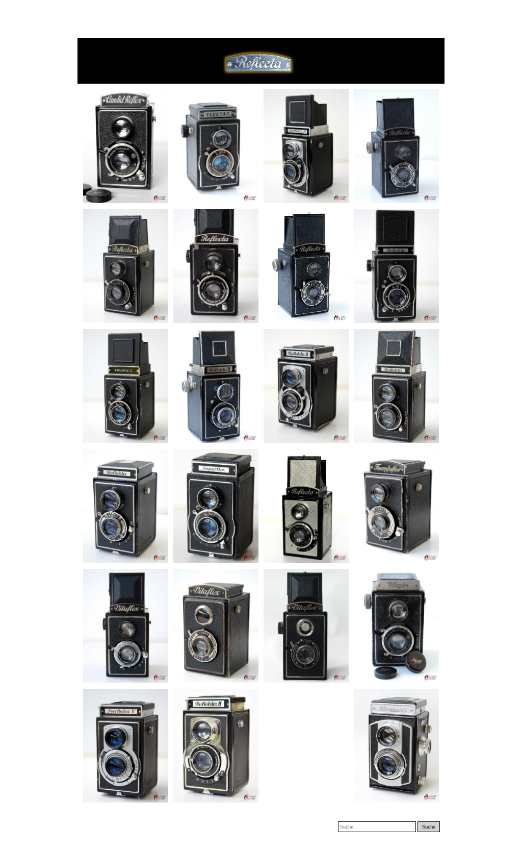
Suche (428, 827)
